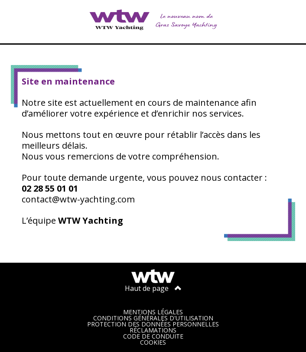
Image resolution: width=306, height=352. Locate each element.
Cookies (153, 342)
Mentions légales (153, 312)
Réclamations (153, 330)
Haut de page (153, 288)
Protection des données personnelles (153, 324)
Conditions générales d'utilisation (153, 318)
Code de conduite (153, 336)
